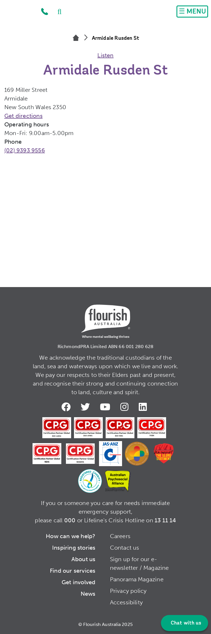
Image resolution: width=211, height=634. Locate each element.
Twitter (86, 406)
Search (57, 11)
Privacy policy (128, 590)
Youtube (106, 406)
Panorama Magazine (137, 579)
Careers (120, 536)
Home (19, 13)
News (88, 593)
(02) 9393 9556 (24, 150)
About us (83, 559)
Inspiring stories (73, 547)
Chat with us (185, 623)
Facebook (67, 406)
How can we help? (70, 536)
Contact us (124, 547)
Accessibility (126, 602)
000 (70, 520)
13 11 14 (165, 520)
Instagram (125, 406)
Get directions (23, 115)
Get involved (78, 582)
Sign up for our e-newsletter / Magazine (139, 563)
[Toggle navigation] (192, 11)
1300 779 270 (44, 11)
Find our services (72, 570)
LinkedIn (144, 406)
